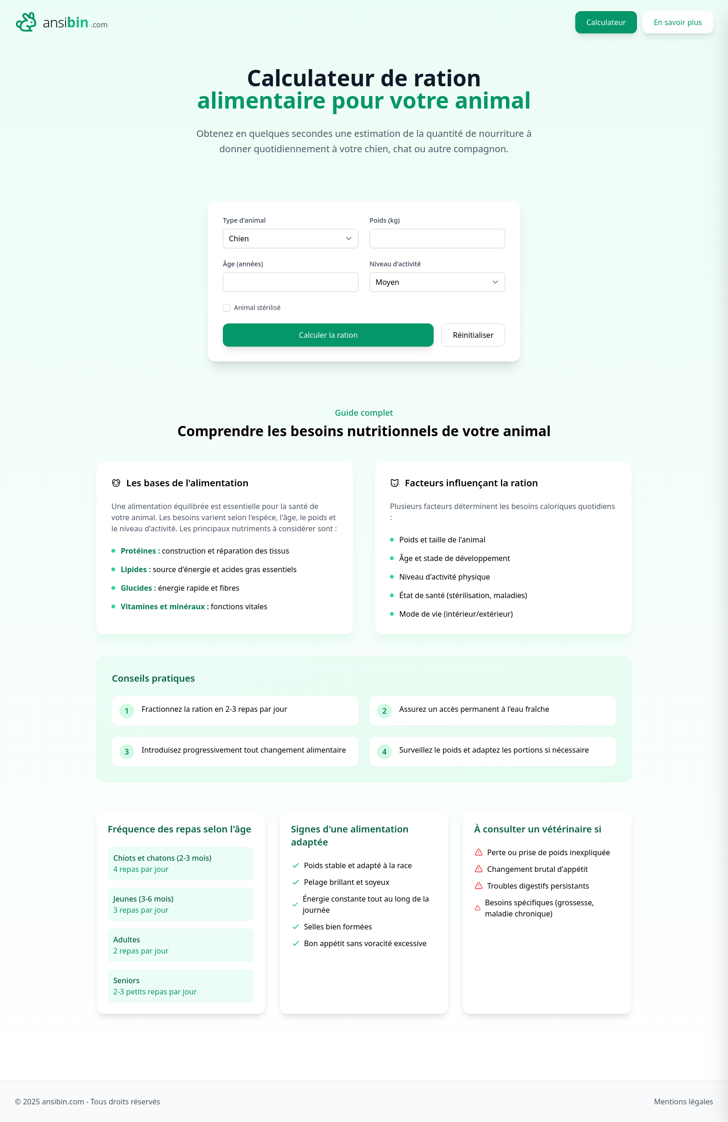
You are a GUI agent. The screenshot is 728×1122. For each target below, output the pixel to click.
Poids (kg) (385, 220)
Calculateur (606, 22)
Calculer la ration (328, 335)
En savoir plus (678, 22)
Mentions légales (683, 1101)
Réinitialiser (473, 335)
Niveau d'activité (395, 263)
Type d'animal (244, 220)
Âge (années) (243, 263)
